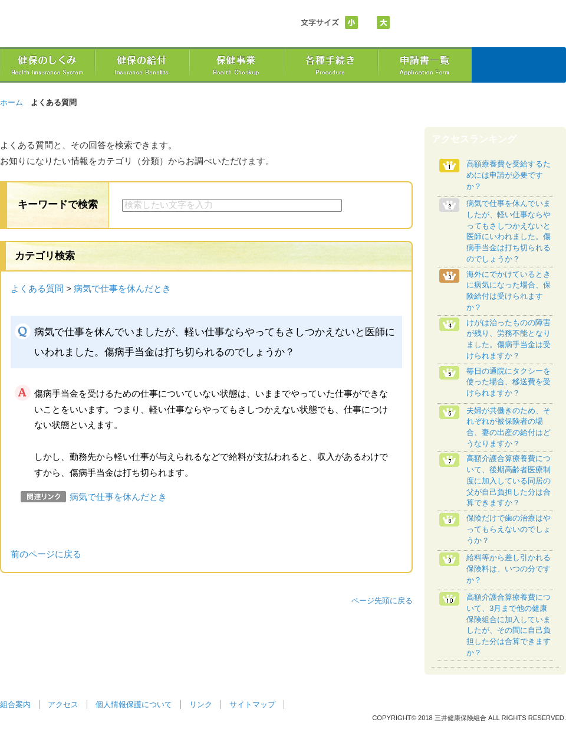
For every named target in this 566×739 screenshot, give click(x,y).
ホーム (11, 102)
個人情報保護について (134, 704)
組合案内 (15, 704)
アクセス (63, 704)
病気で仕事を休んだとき (122, 288)
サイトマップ (252, 704)
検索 (370, 205)
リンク (200, 704)
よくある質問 (37, 288)
